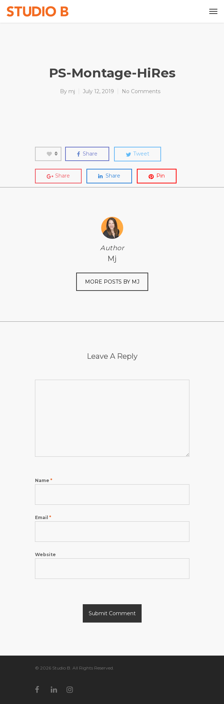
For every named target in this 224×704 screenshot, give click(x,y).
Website (45, 554)
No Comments (141, 91)
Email (43, 517)
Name (43, 480)
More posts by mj (112, 281)
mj (71, 91)
